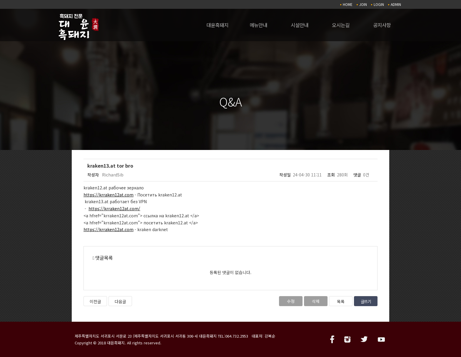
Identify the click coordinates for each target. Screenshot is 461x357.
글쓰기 (366, 301)
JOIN (363, 4)
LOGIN (379, 4)
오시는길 (341, 25)
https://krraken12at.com (108, 195)
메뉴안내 (258, 25)
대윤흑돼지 (217, 25)
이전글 (95, 301)
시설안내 (299, 25)
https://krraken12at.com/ (114, 208)
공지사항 (382, 25)
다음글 (120, 301)
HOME (348, 4)
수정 (291, 301)
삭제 (316, 301)
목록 (341, 301)
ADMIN (396, 4)
